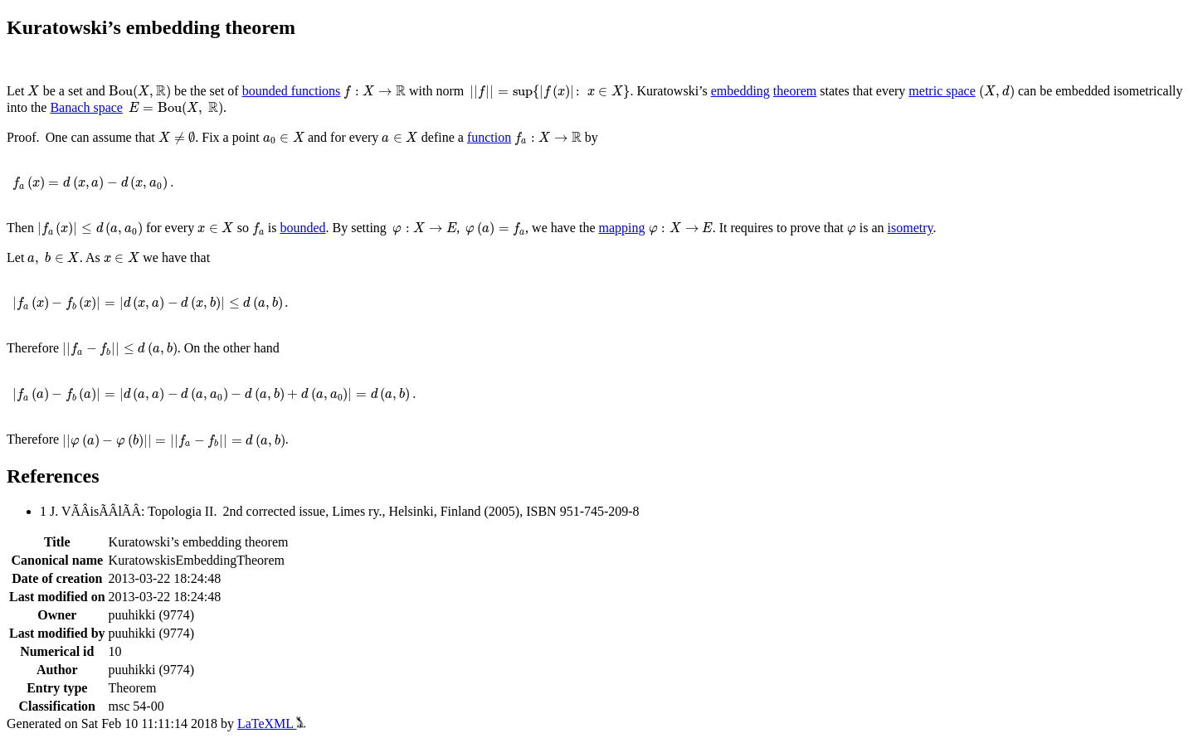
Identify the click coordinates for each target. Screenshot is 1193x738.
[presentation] (33, 91)
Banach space (86, 107)
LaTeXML (271, 723)
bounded (302, 228)
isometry (910, 228)
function (489, 137)
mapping (622, 228)
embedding (740, 91)
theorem (794, 91)
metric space (941, 91)
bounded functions (291, 91)
